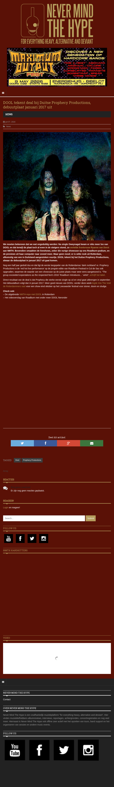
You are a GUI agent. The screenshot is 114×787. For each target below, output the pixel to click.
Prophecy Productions (32, 460)
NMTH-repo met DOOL (31, 294)
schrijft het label (97, 275)
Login (6, 507)
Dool (17, 460)
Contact (6, 699)
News (8, 114)
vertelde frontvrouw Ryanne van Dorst (89, 247)
